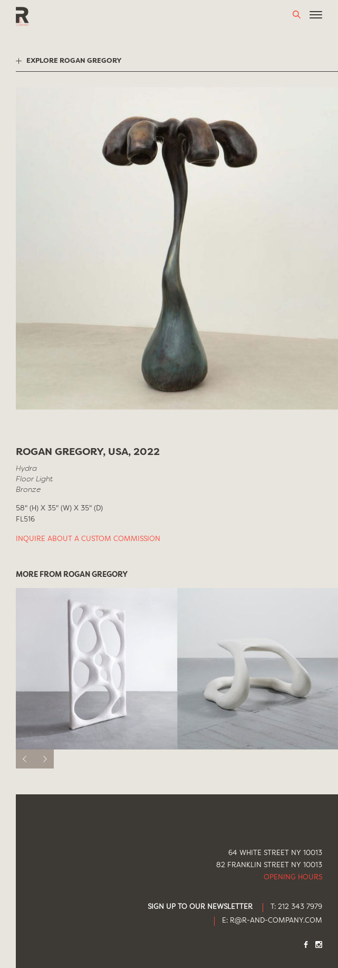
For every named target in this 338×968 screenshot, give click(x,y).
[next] (44, 758)
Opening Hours (293, 877)
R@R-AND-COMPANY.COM (276, 920)
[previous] (25, 758)
